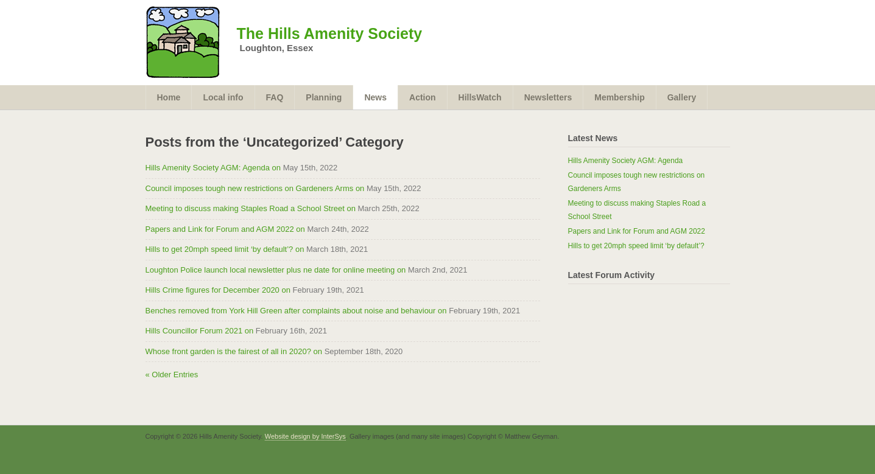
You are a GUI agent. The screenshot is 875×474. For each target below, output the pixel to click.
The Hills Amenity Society (330, 33)
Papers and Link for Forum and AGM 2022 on (225, 229)
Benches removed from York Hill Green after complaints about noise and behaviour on (296, 310)
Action (422, 97)
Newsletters (548, 97)
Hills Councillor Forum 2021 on (200, 330)
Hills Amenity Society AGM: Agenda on (213, 167)
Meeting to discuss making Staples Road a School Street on (251, 208)
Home (169, 97)
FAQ (275, 97)
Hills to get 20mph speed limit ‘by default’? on (225, 249)
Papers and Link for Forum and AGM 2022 (636, 231)
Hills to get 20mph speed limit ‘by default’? (636, 246)
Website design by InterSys (305, 436)
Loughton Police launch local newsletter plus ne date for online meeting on (276, 269)
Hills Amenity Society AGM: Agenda (625, 160)
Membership (619, 97)
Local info (223, 97)
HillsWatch (480, 97)
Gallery (681, 97)
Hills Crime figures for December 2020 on (218, 290)
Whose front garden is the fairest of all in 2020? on (234, 351)
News (375, 97)
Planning (324, 97)
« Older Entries (172, 374)
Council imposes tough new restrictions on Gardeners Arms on (255, 188)
